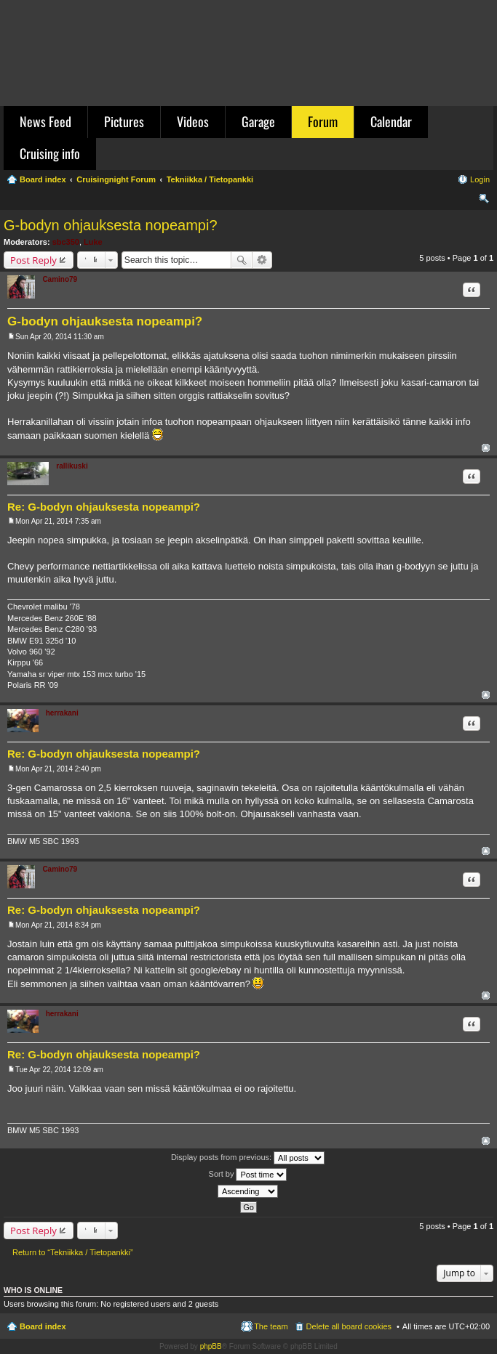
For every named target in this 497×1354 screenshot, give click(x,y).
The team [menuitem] (270, 1326)
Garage (258, 121)
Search (242, 260)
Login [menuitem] (480, 179)
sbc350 (65, 242)
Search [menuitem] (484, 200)
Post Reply (33, 260)
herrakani (62, 713)
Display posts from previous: (248, 1157)
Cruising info (50, 153)
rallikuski (71, 466)
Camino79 (59, 279)
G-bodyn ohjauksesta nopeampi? (111, 225)
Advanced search (262, 260)
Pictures (124, 121)
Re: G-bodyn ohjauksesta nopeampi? (103, 506)
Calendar (391, 121)
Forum (323, 121)
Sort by (248, 1174)
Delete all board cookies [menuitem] (348, 1326)
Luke (93, 242)
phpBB (211, 1346)
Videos (193, 121)
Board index (43, 1326)
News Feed (45, 121)
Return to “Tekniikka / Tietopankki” (72, 1252)
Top (486, 448)
